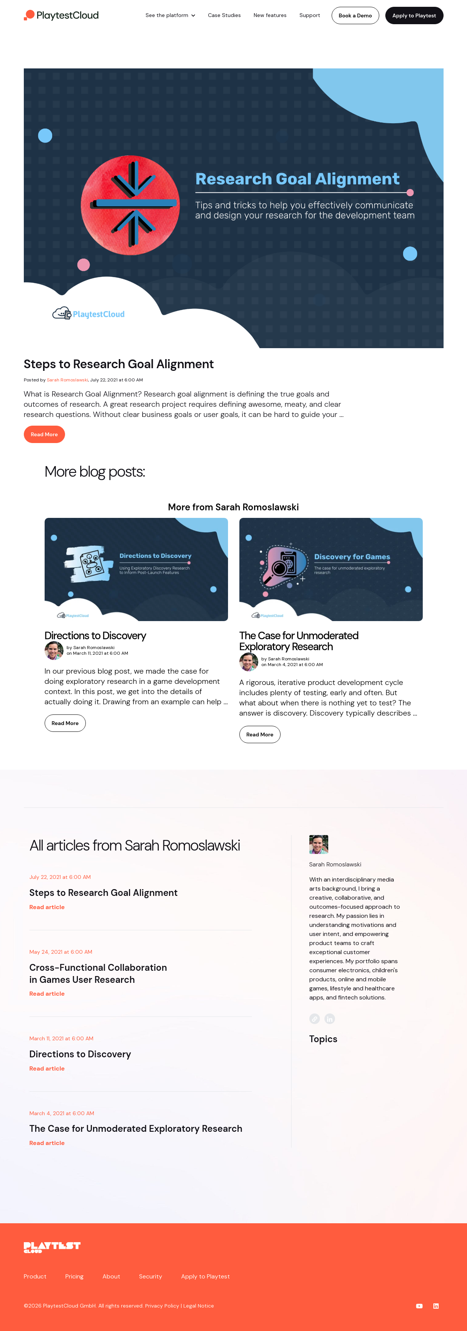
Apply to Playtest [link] (414, 15)
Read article (47, 907)
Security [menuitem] (150, 1276)
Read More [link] (44, 434)
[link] (61, 15)
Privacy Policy (162, 1305)
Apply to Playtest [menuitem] (205, 1276)
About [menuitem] (111, 1276)
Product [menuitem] (35, 1276)
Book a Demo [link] (355, 15)
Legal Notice (198, 1305)
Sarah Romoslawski (67, 380)
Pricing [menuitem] (74, 1276)
